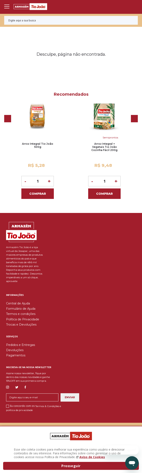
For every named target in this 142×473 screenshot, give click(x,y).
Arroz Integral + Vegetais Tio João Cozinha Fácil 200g (104, 147)
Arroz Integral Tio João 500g (37, 145)
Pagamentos (15, 355)
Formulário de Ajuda (20, 309)
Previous (7, 118)
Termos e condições (20, 314)
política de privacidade (19, 409)
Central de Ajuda (18, 303)
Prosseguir (71, 466)
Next (134, 118)
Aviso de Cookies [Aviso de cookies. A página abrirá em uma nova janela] (92, 457)
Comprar (37, 194)
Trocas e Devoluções (21, 324)
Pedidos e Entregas (20, 345)
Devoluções (14, 350)
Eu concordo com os (33, 408)
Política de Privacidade (22, 319)
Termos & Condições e (48, 406)
